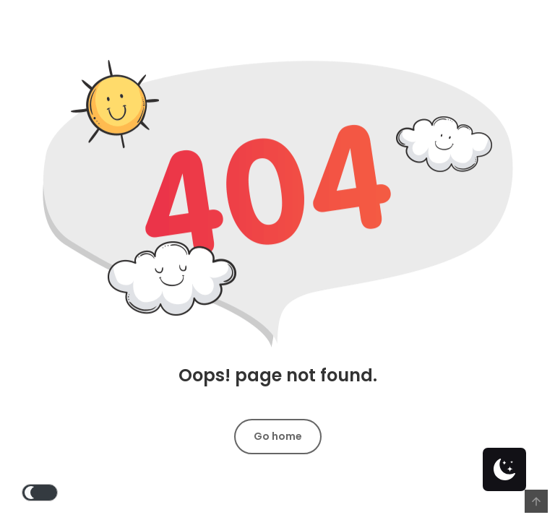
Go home (278, 436)
